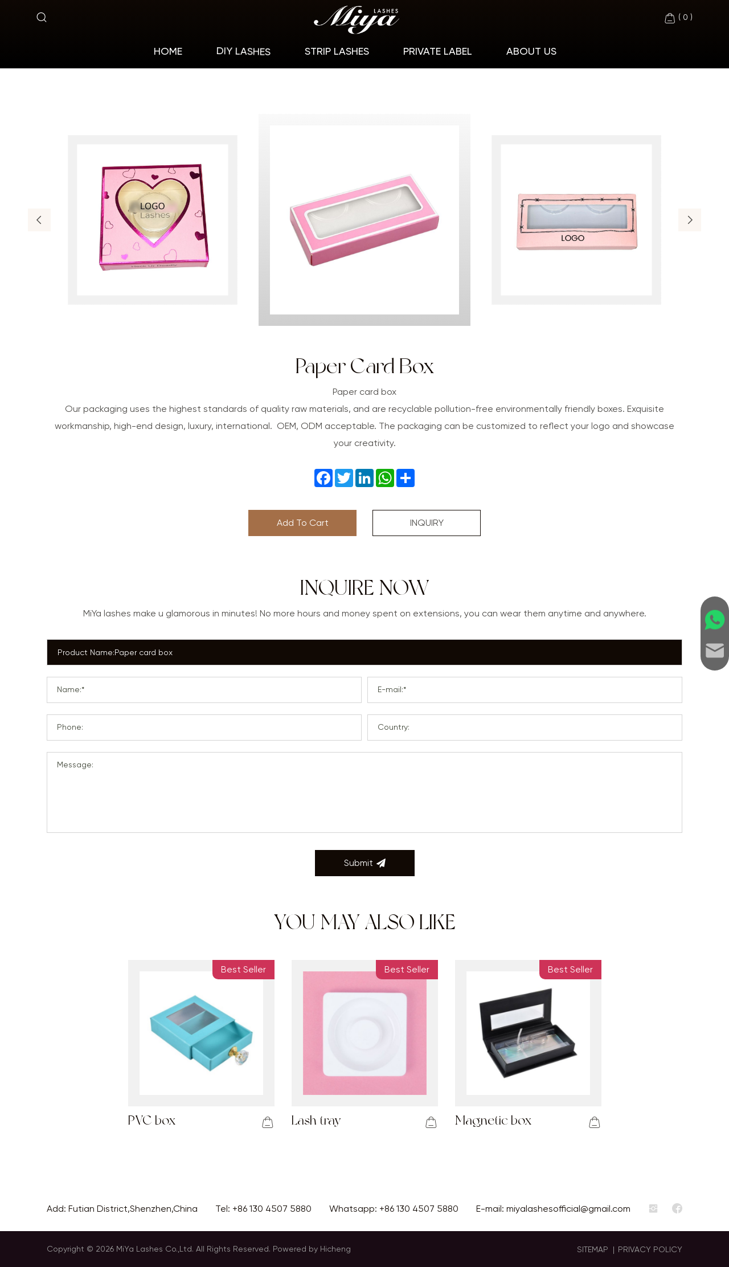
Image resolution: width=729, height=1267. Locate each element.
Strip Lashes (337, 51)
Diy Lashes (243, 51)
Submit (365, 863)
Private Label (437, 51)
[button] (39, 220)
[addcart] (268, 1122)
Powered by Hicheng (312, 1248)
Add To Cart (303, 522)
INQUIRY (427, 522)
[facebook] (677, 1209)
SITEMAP (592, 1249)
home (168, 51)
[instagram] (653, 1209)
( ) (678, 18)
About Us (531, 51)
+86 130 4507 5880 (272, 1208)
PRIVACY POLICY (650, 1249)
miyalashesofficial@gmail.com (568, 1208)
